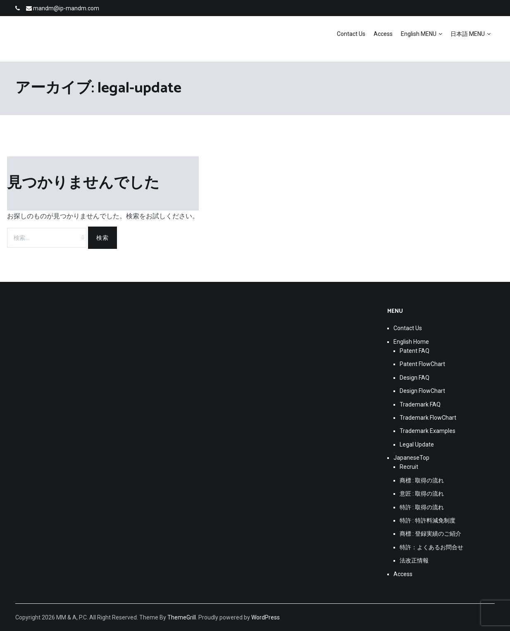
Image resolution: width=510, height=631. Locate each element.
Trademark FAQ (420, 404)
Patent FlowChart (422, 364)
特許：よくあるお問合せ (431, 547)
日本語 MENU (467, 34)
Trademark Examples (427, 431)
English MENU (418, 34)
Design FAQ (414, 377)
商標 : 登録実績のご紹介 (430, 533)
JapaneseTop (411, 457)
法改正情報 (414, 560)
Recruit (409, 466)
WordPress (265, 617)
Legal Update (417, 444)
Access (383, 34)
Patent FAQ (414, 350)
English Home (411, 341)
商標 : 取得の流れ (422, 480)
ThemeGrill (181, 617)
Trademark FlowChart (428, 417)
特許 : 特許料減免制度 (427, 520)
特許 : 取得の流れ (422, 507)
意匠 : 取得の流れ (422, 493)
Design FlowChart (422, 391)
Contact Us (351, 34)
